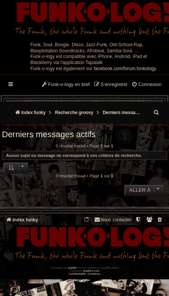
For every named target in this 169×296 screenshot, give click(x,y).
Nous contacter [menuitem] (112, 219)
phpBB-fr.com (91, 270)
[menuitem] (146, 85)
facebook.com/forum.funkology (125, 68)
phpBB (72, 267)
